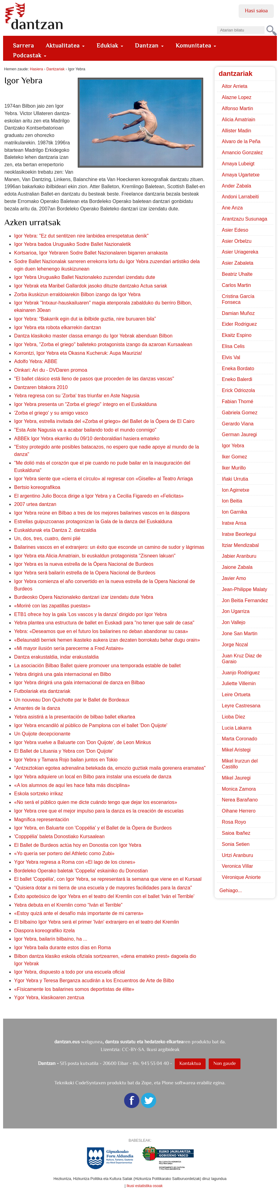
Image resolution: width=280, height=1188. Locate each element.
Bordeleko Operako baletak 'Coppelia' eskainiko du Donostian (81, 870)
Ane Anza (232, 207)
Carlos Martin (236, 285)
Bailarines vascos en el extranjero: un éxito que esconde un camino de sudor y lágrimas (109, 547)
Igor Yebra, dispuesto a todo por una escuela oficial (69, 972)
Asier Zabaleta (237, 263)
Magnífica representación (41, 819)
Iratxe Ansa (234, 523)
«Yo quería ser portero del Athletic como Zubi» (64, 853)
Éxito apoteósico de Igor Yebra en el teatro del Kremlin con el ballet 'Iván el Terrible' (104, 896)
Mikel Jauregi (236, 777)
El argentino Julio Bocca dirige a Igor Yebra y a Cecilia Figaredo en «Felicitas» (99, 496)
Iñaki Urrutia (235, 479)
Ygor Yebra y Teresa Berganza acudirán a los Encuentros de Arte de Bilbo (94, 980)
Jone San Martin (239, 633)
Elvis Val (231, 357)
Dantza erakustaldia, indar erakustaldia (56, 657)
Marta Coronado (239, 738)
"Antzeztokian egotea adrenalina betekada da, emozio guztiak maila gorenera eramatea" (110, 768)
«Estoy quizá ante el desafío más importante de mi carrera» (79, 913)
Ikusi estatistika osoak (145, 1186)
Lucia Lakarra (237, 728)
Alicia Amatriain (238, 119)
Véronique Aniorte (241, 877)
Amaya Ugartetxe (241, 174)
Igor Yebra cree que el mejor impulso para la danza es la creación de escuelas (99, 810)
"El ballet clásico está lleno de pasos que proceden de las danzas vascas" (94, 378)
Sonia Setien (236, 844)
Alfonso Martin (237, 108)
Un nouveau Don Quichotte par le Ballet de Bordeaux (71, 699)
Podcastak (29, 55)
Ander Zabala (236, 185)
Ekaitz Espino (237, 335)
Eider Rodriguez (239, 324)
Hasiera (36, 69)
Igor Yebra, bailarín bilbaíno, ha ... (50, 939)
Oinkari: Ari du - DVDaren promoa (50, 370)
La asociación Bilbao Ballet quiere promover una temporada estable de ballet (97, 665)
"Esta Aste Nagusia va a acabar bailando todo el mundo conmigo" (85, 430)
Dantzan (149, 45)
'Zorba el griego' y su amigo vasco (51, 413)
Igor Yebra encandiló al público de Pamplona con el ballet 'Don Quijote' (90, 725)
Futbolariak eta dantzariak (42, 691)
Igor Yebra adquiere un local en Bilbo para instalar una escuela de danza (93, 776)
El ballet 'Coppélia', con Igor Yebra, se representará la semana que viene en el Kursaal (108, 879)
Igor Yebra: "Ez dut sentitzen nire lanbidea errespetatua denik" (81, 235)
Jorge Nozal (235, 644)
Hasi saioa (256, 10)
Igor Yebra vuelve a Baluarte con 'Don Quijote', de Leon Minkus (82, 742)
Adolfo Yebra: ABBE (35, 361)
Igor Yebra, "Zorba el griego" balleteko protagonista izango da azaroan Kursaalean (103, 344)
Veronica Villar (237, 866)
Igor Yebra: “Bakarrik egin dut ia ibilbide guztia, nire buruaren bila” (85, 318)
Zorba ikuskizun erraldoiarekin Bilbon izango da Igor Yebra (77, 294)
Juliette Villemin (239, 683)
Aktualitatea (65, 45)
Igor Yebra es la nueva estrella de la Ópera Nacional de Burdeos (83, 564)
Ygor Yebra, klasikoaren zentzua (49, 997)
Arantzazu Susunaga (244, 218)
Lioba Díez (233, 716)
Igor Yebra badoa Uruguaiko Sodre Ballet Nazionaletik (72, 244)
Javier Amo (234, 578)
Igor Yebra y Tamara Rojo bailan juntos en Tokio (66, 759)
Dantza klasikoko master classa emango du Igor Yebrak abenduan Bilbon (93, 335)
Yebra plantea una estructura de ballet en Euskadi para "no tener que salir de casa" (104, 622)
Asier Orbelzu (237, 241)
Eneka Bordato (238, 368)
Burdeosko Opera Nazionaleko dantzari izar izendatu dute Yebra (83, 597)
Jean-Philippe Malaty (244, 589)
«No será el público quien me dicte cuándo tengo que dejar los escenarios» (95, 802)
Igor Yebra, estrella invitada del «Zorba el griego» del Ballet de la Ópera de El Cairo (104, 421)
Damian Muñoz (238, 313)
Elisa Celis (233, 346)
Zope (146, 1082)
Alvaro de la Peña (241, 141)
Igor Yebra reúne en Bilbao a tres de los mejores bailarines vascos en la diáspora (102, 512)
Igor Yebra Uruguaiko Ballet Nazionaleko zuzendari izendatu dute (84, 277)
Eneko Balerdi (237, 379)
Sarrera (23, 45)
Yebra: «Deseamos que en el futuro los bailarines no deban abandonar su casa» (101, 631)
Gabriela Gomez (239, 412)
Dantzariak (55, 69)
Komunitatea (196, 45)
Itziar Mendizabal (240, 545)
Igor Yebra (233, 445)
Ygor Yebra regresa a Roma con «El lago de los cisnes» (74, 862)
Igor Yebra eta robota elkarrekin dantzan (57, 327)
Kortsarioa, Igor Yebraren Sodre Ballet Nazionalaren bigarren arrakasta (91, 252)
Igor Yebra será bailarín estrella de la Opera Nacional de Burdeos (85, 572)
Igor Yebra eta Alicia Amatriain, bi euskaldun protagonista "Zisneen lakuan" (94, 555)
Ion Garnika (234, 512)
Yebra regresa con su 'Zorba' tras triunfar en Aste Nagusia (77, 395)
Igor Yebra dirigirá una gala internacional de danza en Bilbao (79, 682)
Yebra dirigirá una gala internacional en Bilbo (62, 674)
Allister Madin (236, 130)
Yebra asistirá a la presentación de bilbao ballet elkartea (74, 716)
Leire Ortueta (236, 694)
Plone (167, 1082)
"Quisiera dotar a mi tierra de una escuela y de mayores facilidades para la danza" (103, 887)
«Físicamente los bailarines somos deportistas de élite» (74, 989)
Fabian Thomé (237, 401)
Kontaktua (190, 1063)
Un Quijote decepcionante (42, 733)
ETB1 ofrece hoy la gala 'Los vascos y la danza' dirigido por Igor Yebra (90, 614)
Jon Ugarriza (236, 611)
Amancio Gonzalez (242, 152)
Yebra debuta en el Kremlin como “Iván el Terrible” (68, 905)
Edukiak (110, 45)
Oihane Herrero (239, 810)
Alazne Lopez (237, 97)
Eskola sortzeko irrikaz (38, 793)
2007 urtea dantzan (35, 504)
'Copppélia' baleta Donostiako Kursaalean (59, 836)
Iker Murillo (234, 467)
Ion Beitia (232, 500)
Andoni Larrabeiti (240, 196)
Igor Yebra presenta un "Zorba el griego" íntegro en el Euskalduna (85, 404)
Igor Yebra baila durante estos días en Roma (62, 947)
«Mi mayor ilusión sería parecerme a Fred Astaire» (69, 648)
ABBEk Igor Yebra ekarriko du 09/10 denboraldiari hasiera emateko (87, 438)
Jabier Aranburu (239, 556)
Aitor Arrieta (235, 86)
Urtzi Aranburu (237, 855)
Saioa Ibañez (236, 833)
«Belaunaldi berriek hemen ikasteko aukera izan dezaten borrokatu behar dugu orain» (107, 640)
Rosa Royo (234, 822)
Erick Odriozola (238, 390)
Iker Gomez (234, 456)
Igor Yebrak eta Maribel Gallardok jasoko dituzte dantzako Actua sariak (90, 285)
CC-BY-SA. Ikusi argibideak (151, 1049)
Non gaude (224, 1063)
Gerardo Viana (238, 423)
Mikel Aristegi (236, 749)
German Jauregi (239, 434)
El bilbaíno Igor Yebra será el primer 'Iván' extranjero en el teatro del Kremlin (96, 922)
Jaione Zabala (237, 567)
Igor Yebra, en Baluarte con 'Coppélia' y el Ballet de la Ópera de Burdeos (93, 827)
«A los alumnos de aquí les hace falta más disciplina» (72, 785)
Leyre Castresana (241, 705)
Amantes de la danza (37, 708)
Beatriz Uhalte (237, 274)
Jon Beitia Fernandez (245, 600)
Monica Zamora (239, 789)
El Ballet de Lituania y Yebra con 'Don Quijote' (63, 751)
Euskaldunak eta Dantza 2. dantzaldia (55, 530)
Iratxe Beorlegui (239, 534)
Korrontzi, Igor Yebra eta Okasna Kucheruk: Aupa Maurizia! (78, 353)
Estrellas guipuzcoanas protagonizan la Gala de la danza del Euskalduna (93, 521)
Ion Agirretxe (235, 490)
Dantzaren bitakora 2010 (41, 387)
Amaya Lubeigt (238, 163)
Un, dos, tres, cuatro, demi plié (47, 538)
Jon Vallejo (233, 622)
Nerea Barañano (240, 799)
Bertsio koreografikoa (37, 487)
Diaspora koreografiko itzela (44, 930)
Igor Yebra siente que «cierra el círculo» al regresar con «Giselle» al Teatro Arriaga (103, 478)
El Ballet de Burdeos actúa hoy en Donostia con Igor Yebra (77, 845)
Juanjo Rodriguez (241, 672)
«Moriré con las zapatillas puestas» (52, 605)
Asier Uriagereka (240, 252)
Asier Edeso (235, 230)
